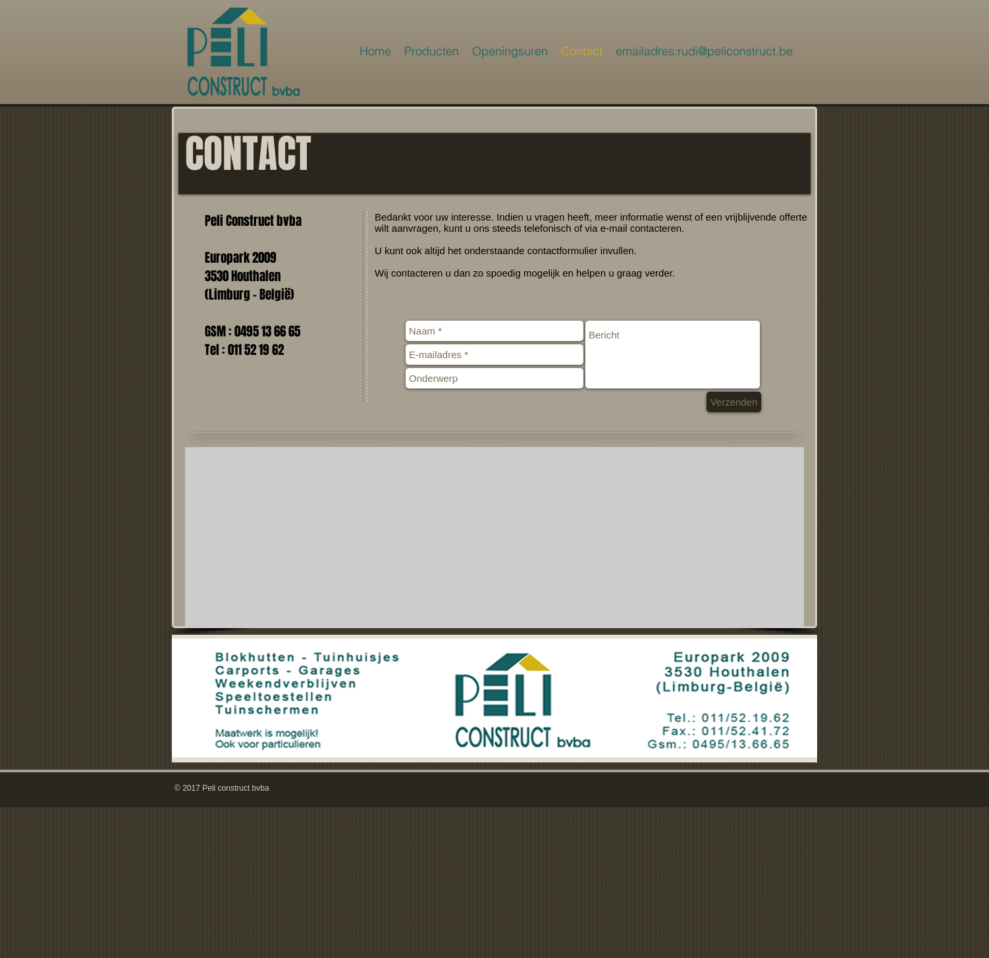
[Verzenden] (734, 402)
